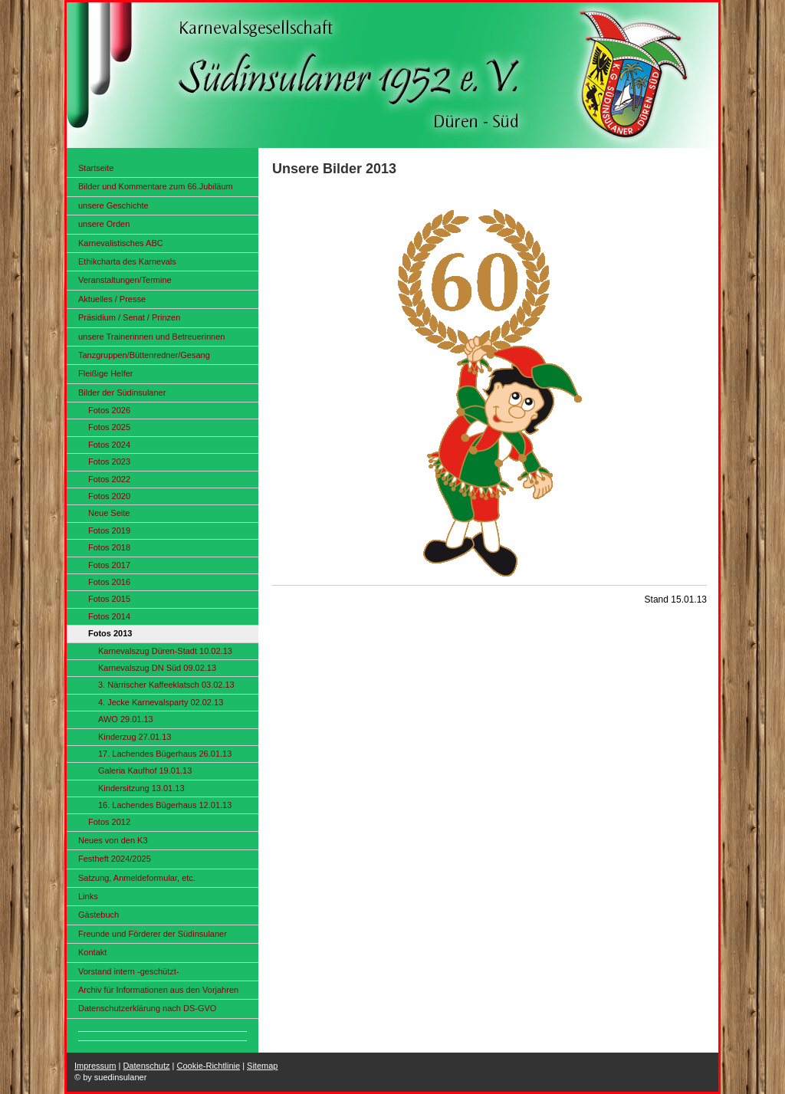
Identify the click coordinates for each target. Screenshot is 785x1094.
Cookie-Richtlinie (209, 1065)
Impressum (95, 1065)
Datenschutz (146, 1065)
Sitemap (262, 1065)
